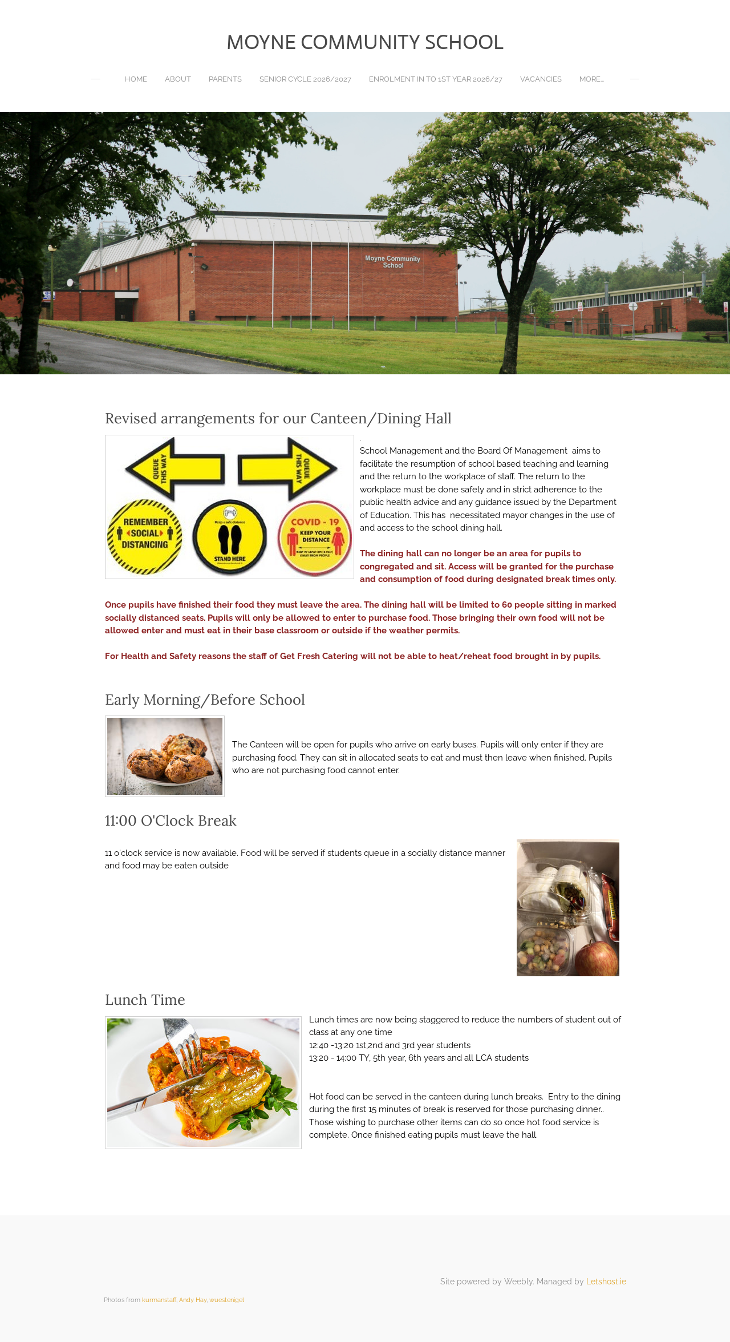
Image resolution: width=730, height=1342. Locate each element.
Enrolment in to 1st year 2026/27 (435, 79)
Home (136, 79)
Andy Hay (192, 1300)
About (178, 79)
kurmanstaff (159, 1300)
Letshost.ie (606, 1281)
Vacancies (541, 79)
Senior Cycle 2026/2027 (305, 79)
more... (591, 79)
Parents (225, 79)
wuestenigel (226, 1300)
